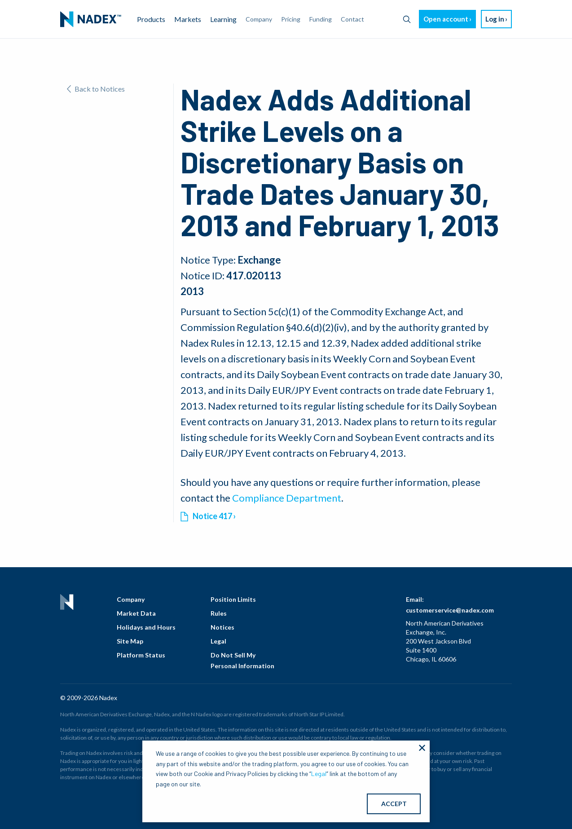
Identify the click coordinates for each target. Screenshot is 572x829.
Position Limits (233, 599)
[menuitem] (90, 19)
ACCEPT (394, 803)
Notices (222, 627)
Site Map (130, 641)
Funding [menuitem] (320, 19)
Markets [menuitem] (187, 19)
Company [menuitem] (259, 19)
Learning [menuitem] (223, 19)
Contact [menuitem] (352, 19)
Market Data (136, 613)
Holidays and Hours (146, 627)
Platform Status (141, 655)
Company (131, 599)
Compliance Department (286, 498)
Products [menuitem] (151, 19)
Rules (219, 613)
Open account (445, 19)
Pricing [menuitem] (290, 19)
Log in (494, 19)
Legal (218, 641)
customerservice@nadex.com (450, 610)
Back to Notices (96, 88)
